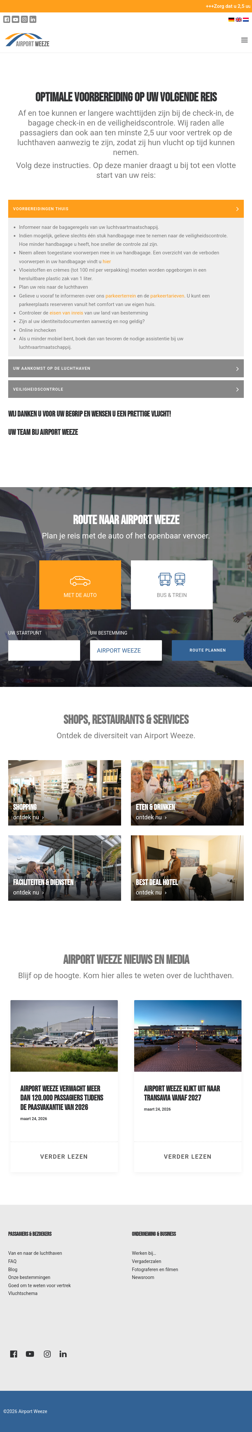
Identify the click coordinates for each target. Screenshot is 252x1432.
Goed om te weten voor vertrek (39, 1285)
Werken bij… (144, 1253)
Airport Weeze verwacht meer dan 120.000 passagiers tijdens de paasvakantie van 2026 (61, 1098)
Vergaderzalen (146, 1261)
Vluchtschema (23, 1293)
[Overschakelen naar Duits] (231, 19)
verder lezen (64, 1156)
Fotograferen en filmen (155, 1269)
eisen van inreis (66, 313)
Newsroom (143, 1277)
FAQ (12, 1261)
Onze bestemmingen (29, 1277)
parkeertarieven (167, 296)
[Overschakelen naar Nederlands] (246, 19)
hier (107, 261)
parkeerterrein (120, 296)
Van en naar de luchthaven (35, 1253)
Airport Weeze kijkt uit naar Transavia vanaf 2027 (182, 1093)
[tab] (126, 209)
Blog (12, 1269)
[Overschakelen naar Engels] (238, 19)
